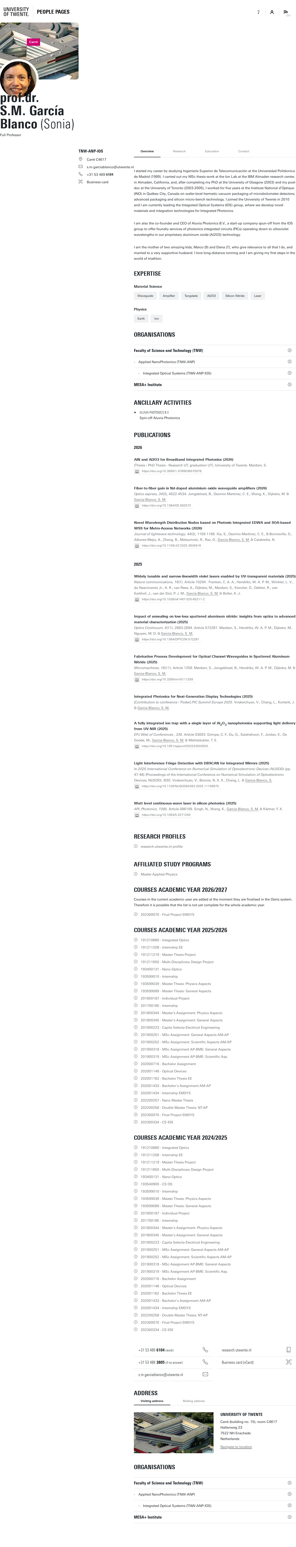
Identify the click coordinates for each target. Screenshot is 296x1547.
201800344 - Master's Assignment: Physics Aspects (181, 1013)
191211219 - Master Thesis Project (168, 955)
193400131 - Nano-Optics (161, 969)
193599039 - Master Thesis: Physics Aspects (176, 984)
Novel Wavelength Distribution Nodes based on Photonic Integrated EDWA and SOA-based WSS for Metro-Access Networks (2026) (212, 525)
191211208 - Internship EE (162, 947)
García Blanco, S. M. (153, 708)
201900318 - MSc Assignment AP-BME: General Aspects (186, 1049)
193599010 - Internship (159, 977)
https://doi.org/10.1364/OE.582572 (166, 505)
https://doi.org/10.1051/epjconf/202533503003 (175, 746)
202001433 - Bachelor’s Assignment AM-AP (176, 1086)
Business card (97, 182)
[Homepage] (53, 12)
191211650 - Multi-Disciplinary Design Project (177, 962)
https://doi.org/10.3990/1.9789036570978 (172, 471)
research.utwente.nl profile (162, 847)
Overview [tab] (147, 151)
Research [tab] (179, 151)
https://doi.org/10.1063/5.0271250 (166, 815)
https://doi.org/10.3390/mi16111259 (167, 679)
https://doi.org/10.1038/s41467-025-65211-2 (173, 599)
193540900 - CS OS (156, 1184)
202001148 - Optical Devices (163, 1071)
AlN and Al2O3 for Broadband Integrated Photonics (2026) (183, 460)
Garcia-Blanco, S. (258, 780)
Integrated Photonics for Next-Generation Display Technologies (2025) (193, 697)
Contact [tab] (243, 151)
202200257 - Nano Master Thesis (167, 1100)
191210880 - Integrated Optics (165, 940)
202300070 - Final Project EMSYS (167, 915)
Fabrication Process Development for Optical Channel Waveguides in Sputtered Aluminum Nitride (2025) (212, 659)
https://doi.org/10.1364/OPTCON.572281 (170, 639)
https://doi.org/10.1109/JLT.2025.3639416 (171, 545)
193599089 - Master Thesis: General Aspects (176, 991)
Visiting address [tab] (152, 1401)
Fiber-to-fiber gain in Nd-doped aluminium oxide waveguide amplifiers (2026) (200, 488)
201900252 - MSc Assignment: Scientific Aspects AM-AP (186, 1042)
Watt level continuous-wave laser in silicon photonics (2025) (185, 803)
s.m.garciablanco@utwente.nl (110, 167)
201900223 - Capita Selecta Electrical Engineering (180, 1027)
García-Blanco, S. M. (150, 500)
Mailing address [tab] (194, 1401)
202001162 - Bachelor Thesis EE (166, 1078)
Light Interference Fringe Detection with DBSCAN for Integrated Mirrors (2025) (201, 763)
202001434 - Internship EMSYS (166, 1093)
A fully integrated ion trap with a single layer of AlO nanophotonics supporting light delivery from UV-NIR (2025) (215, 726)
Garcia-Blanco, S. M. (234, 540)
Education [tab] (212, 151)
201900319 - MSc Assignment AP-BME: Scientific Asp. (184, 1057)
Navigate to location (236, 1447)
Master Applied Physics (159, 874)
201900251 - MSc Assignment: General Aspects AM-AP (185, 1035)
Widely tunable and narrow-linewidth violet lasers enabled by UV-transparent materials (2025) (215, 576)
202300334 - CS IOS (157, 1122)
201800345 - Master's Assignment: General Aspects (181, 1020)
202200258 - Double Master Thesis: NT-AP (174, 1108)
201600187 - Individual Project (165, 998)
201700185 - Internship (159, 1006)
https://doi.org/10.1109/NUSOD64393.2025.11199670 (180, 786)
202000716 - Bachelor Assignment (168, 1064)
